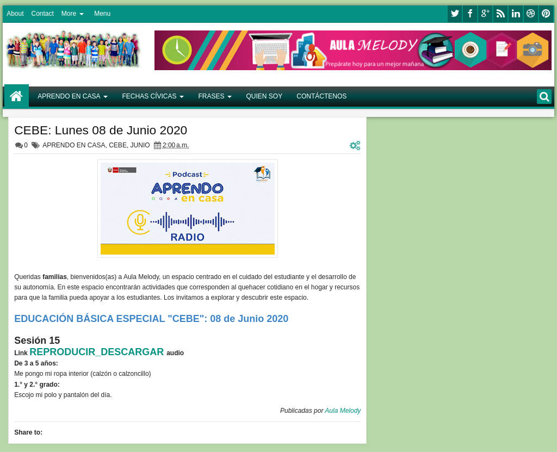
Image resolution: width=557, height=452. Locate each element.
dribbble (531, 13)
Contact (42, 13)
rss (500, 13)
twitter (455, 13)
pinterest (546, 13)
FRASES (212, 96)
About (15, 13)
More (68, 13)
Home (16, 96)
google (485, 13)
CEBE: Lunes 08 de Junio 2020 (100, 130)
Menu (102, 13)
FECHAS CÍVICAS (149, 96)
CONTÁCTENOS (321, 96)
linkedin (516, 13)
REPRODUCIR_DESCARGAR (97, 351)
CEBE (118, 145)
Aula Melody (343, 410)
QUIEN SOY (264, 96)
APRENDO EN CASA (69, 96)
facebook (470, 13)
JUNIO (140, 145)
